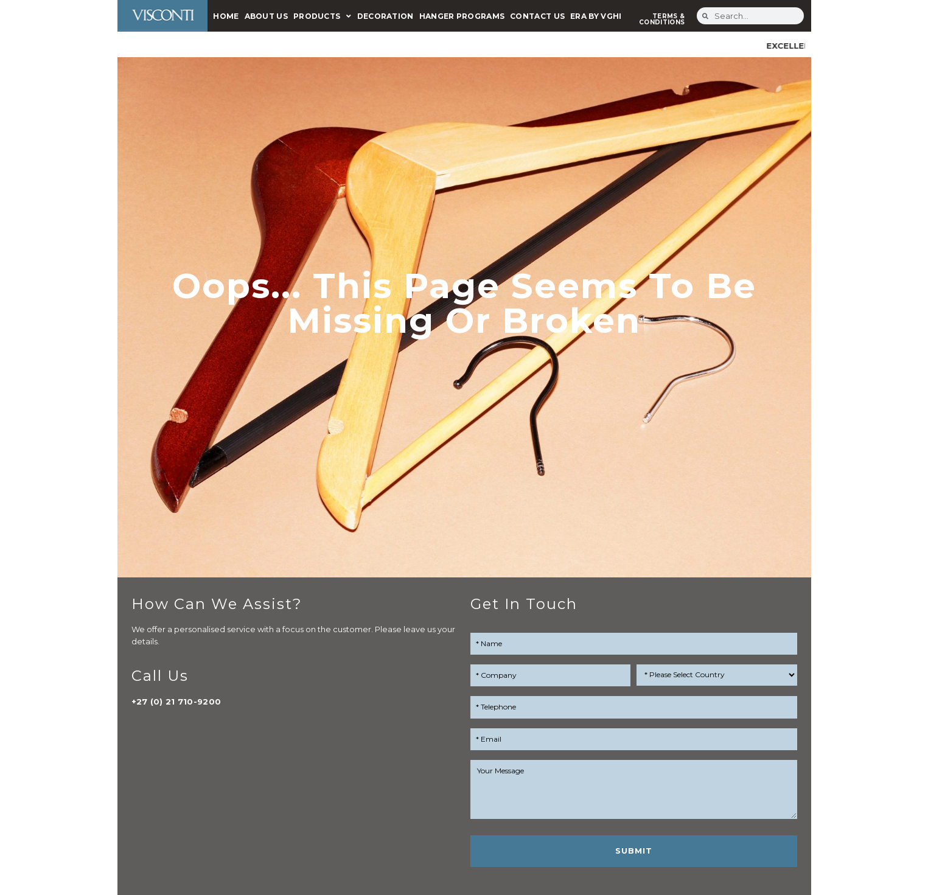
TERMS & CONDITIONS (662, 19)
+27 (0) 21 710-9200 (176, 701)
